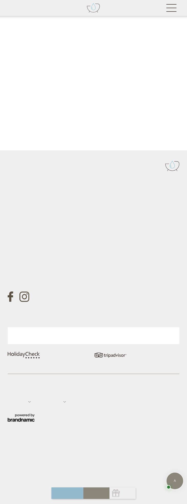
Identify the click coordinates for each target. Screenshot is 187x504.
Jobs (66, 391)
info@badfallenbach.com (31, 232)
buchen (96, 493)
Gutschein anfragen (38, 267)
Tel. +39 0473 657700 (28, 217)
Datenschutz (36, 391)
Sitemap (54, 391)
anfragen (67, 493)
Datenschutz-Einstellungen (93, 391)
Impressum (16, 391)
